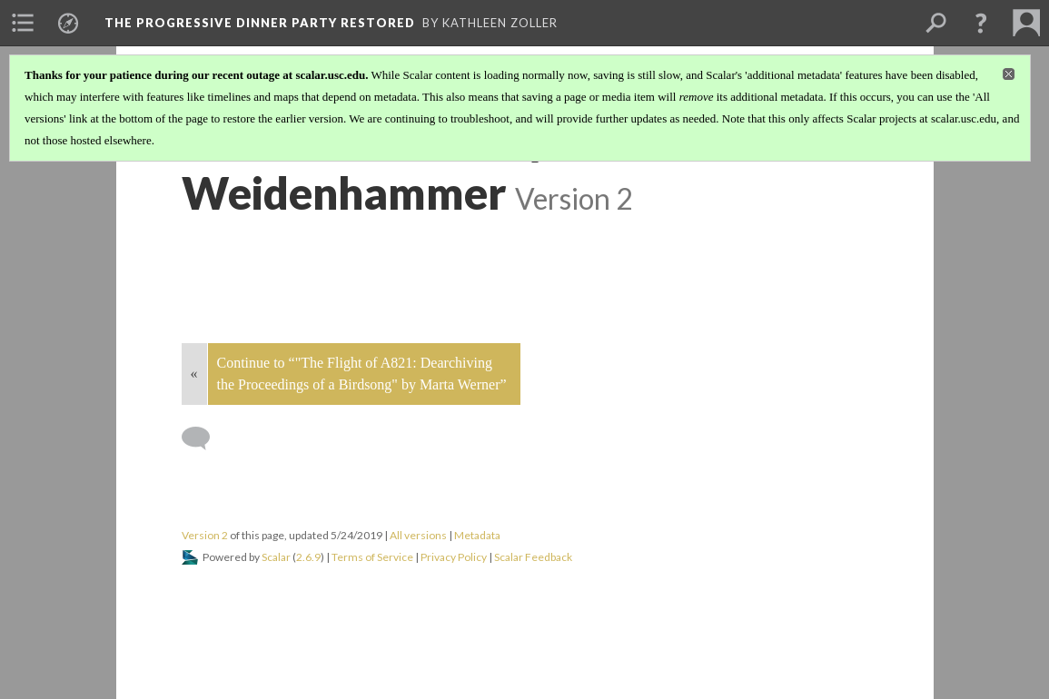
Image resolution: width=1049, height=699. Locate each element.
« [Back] (194, 373)
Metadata (477, 535)
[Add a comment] (204, 438)
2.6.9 (308, 557)
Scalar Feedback (533, 557)
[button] (981, 22)
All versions (418, 535)
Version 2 (205, 535)
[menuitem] (22, 22)
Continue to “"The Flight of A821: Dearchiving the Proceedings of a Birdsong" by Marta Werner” (362, 373)
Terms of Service (372, 557)
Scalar (276, 557)
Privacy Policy (454, 557)
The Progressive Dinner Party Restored (259, 22)
